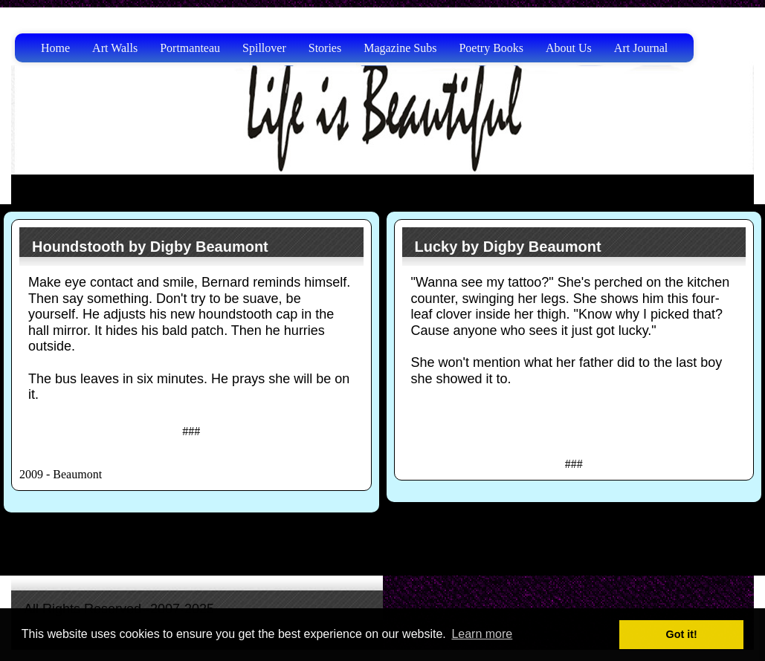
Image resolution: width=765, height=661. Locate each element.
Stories (325, 48)
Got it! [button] (681, 634)
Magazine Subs (400, 48)
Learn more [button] (481, 634)
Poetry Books (491, 48)
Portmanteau (190, 48)
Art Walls (115, 48)
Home (55, 48)
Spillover (264, 48)
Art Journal (641, 48)
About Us (569, 48)
